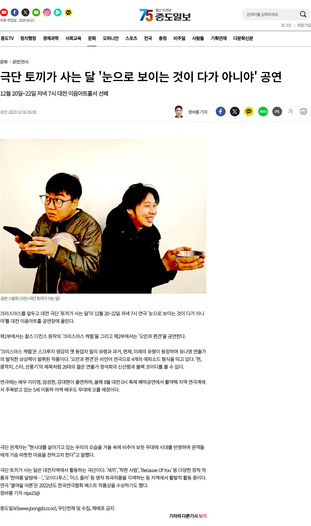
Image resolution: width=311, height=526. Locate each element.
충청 (163, 38)
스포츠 (131, 38)
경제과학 (51, 38)
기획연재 (218, 38)
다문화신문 (243, 38)
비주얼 (179, 38)
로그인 (286, 25)
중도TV (7, 38)
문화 (92, 38)
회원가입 (304, 25)
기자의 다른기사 (187, 515)
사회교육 (73, 38)
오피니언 (110, 38)
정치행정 (28, 38)
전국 (148, 38)
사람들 (198, 38)
